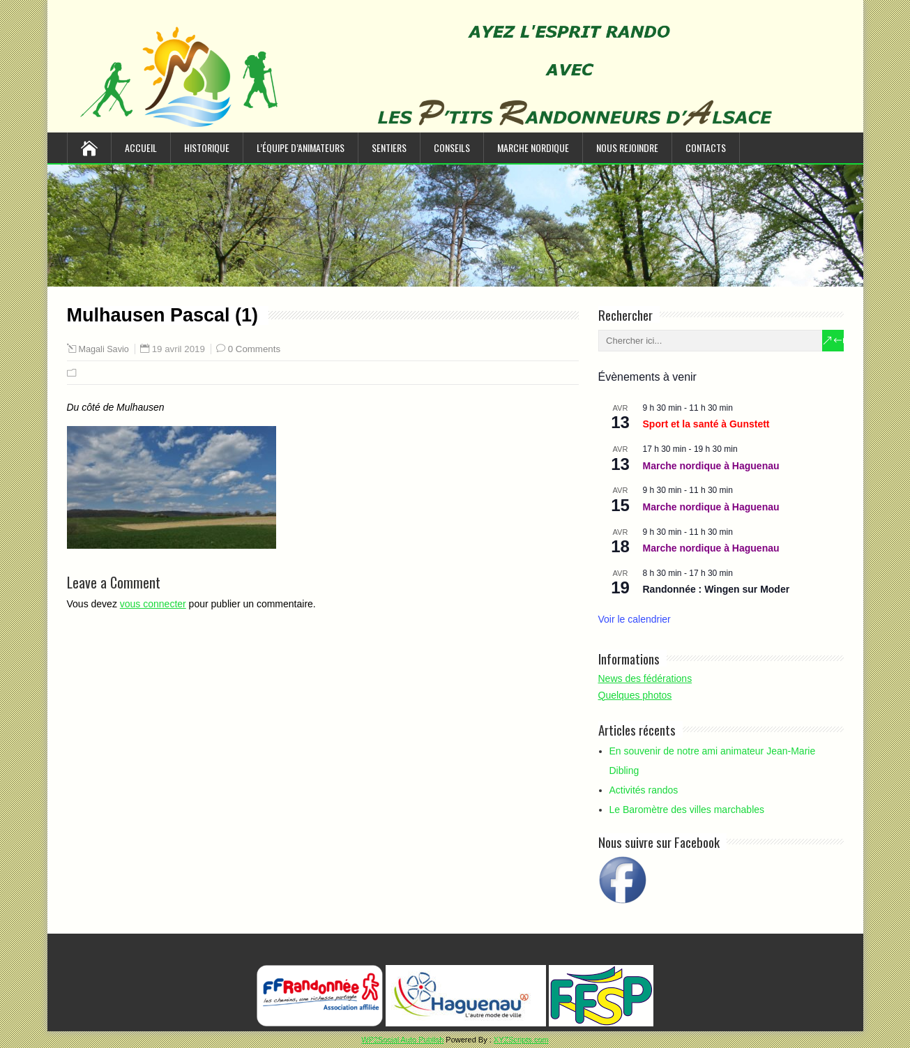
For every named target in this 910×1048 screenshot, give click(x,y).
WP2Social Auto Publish (402, 1039)
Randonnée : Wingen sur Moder (716, 589)
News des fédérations (645, 678)
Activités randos (643, 790)
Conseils (452, 147)
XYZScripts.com (521, 1039)
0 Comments (254, 349)
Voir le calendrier (634, 619)
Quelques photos (635, 695)
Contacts (705, 147)
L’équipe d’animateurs (300, 147)
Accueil (141, 147)
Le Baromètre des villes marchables (687, 809)
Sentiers (389, 147)
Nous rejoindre (627, 147)
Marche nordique (533, 147)
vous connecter (153, 603)
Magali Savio (104, 349)
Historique (206, 147)
